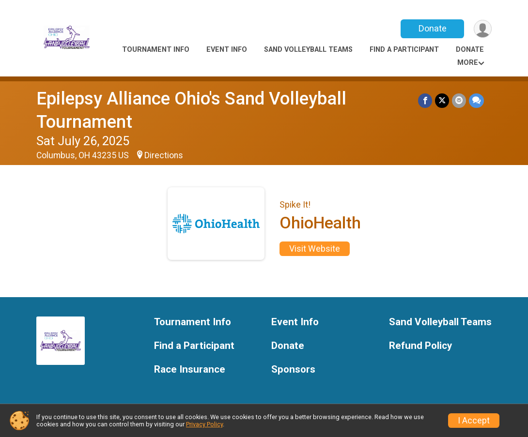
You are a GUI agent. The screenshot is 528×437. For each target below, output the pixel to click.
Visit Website (314, 249)
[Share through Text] (476, 100)
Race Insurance (189, 369)
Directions (163, 155)
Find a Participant (404, 49)
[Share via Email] (459, 100)
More (467, 63)
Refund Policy (420, 345)
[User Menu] (483, 29)
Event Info (226, 49)
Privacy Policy (204, 424)
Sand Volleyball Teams (308, 49)
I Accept (474, 420)
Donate (433, 28)
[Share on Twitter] (442, 100)
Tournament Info (155, 49)
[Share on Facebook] (425, 100)
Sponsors (293, 369)
